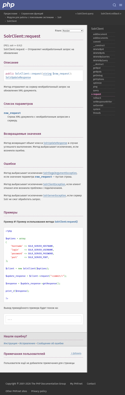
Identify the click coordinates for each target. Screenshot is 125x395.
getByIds (97, 71)
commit (97, 41)
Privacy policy (39, 391)
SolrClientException (54, 184)
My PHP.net (76, 383)
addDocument (100, 34)
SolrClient (12, 21)
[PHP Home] (8, 5)
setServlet (98, 105)
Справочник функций (32, 13)
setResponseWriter (102, 101)
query (96, 90)
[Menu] (121, 5)
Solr (59, 17)
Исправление (27, 343)
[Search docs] (114, 5)
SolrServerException (54, 195)
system (96, 109)
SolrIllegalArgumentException (60, 172)
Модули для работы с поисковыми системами (30, 17)
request (97, 94)
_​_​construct (99, 45)
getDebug (97, 75)
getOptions (98, 79)
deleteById (98, 49)
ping (95, 86)
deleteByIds (99, 53)
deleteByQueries (101, 56)
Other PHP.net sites (16, 391)
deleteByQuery (100, 60)
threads (97, 113)
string (47, 73)
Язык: (58, 30)
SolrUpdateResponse (18, 77)
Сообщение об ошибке (50, 343)
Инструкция (10, 343)
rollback (97, 98)
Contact (91, 383)
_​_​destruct (98, 64)
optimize (97, 83)
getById (96, 68)
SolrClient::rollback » (111, 13)
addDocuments (100, 38)
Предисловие (10, 13)
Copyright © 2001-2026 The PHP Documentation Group (36, 383)
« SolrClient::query (84, 13)
